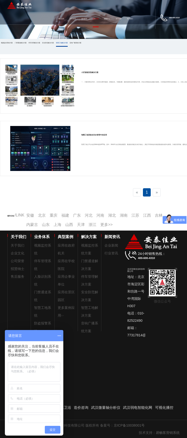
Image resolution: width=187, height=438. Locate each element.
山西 (69, 225)
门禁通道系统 (42, 296)
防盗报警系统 (42, 327)
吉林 (159, 215)
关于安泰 (119, 18)
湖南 (124, 215)
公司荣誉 (17, 261)
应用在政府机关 (66, 249)
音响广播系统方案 (75, 43)
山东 (46, 225)
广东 (77, 215)
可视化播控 (164, 407)
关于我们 (17, 245)
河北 (89, 215)
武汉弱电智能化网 (137, 407)
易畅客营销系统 (168, 433)
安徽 (30, 215)
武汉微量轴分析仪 (105, 407)
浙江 (92, 225)
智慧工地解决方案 (62, 43)
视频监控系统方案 (7, 43)
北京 (42, 215)
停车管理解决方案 (34, 43)
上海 (57, 225)
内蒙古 (32, 225)
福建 (65, 215)
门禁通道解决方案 (21, 43)
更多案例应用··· (66, 311)
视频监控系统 (42, 249)
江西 (147, 215)
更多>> (106, 225)
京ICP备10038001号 (129, 425)
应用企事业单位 (66, 280)
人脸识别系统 (42, 280)
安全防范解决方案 (48, 43)
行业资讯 (111, 253)
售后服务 (17, 276)
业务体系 (73, 18)
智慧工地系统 (42, 311)
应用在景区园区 (66, 296)
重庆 (53, 215)
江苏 (135, 215)
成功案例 (84, 18)
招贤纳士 (17, 269)
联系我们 (130, 18)
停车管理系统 (42, 265)
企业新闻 (111, 245)
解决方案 (96, 18)
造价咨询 (81, 407)
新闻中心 (107, 18)
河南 (100, 215)
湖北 (112, 215)
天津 (81, 225)
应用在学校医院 (66, 265)
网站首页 (61, 18)
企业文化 (17, 253)
